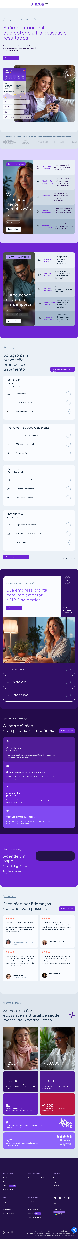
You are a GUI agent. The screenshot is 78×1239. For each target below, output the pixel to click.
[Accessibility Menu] (74, 1230)
